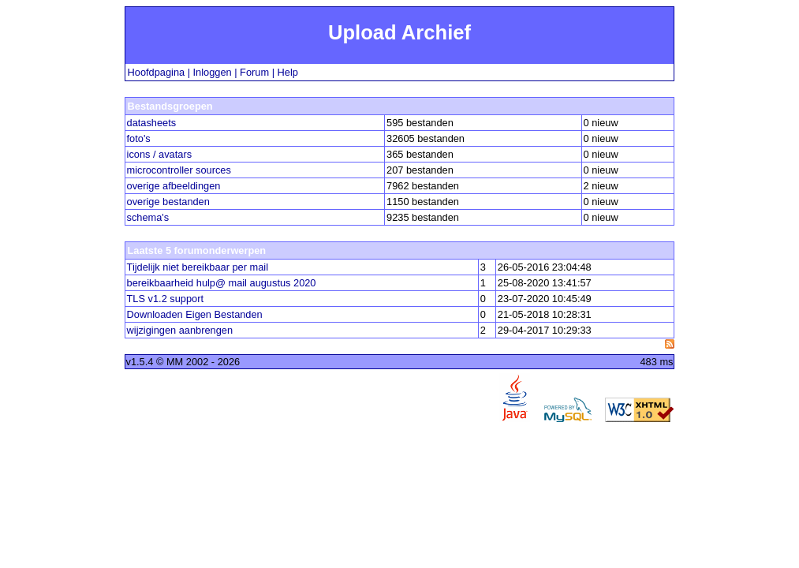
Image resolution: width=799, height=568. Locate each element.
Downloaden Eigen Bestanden (195, 314)
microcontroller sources (179, 170)
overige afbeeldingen (174, 186)
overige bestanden (168, 201)
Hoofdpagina (156, 72)
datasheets (152, 123)
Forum (254, 72)
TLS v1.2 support (165, 299)
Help (288, 72)
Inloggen (212, 72)
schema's (148, 217)
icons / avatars (159, 154)
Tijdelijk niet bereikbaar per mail (197, 267)
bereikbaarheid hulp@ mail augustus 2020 (221, 283)
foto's (139, 138)
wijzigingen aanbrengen (180, 330)
